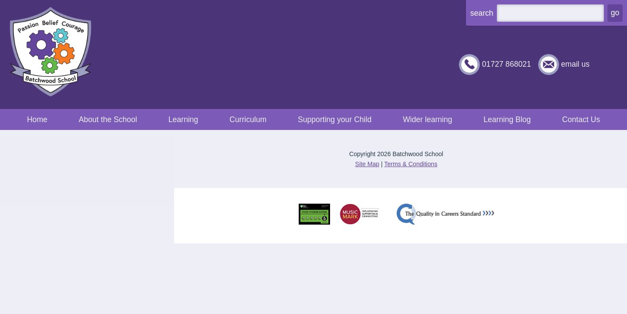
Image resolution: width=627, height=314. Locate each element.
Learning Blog (507, 119)
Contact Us (581, 119)
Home (37, 119)
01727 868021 (506, 64)
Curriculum (247, 119)
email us (575, 64)
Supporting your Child (334, 119)
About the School (108, 119)
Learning (183, 119)
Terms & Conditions (410, 163)
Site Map (367, 163)
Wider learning (427, 119)
